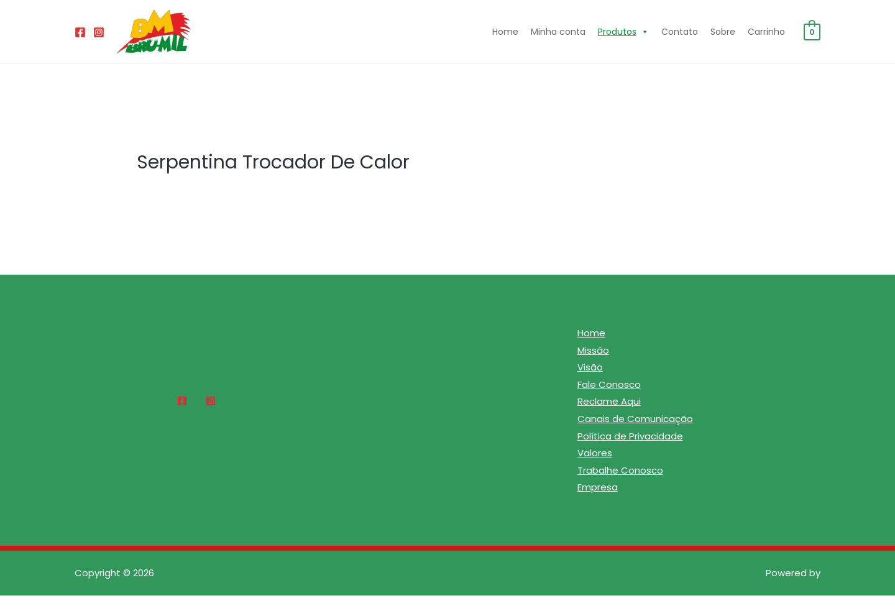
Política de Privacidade (630, 436)
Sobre (722, 31)
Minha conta (558, 31)
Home (505, 31)
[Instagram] (98, 32)
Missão (593, 350)
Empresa (597, 488)
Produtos (623, 31)
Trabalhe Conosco (620, 471)
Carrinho (766, 31)
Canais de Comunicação (635, 419)
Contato (679, 31)
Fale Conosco (609, 385)
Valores (594, 454)
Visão (590, 367)
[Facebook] (80, 32)
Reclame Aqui (609, 401)
